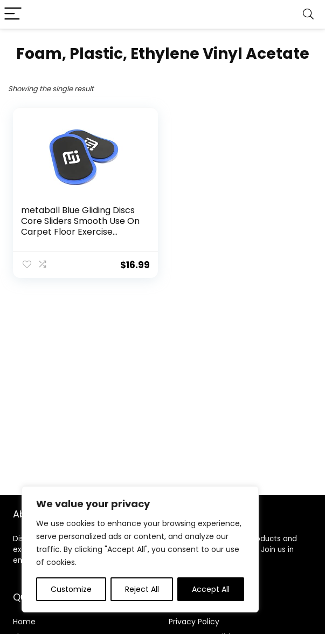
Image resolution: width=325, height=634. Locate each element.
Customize (71, 589)
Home (24, 621)
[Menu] (13, 14)
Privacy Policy (194, 621)
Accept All (211, 589)
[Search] (308, 14)
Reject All (142, 589)
